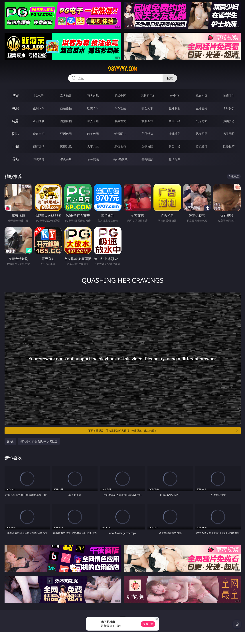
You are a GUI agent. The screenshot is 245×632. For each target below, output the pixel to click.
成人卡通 (93, 121)
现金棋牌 (201, 96)
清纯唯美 (174, 134)
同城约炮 (38, 159)
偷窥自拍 (38, 134)
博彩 (15, 95)
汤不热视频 (120, 159)
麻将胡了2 (147, 96)
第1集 (10, 441)
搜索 (170, 78)
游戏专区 (120, 96)
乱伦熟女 (201, 121)
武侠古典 (120, 146)
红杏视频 (147, 159)
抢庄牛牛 (229, 96)
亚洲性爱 (38, 121)
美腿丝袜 (147, 134)
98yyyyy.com (122, 69)
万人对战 (93, 96)
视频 (15, 108)
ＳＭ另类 (229, 108)
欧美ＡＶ (93, 108)
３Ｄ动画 (120, 108)
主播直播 (201, 108)
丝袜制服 (174, 108)
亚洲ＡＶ (38, 108)
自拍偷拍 (66, 108)
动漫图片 (120, 134)
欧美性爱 (120, 121)
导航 (15, 159)
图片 (15, 133)
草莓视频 (93, 159)
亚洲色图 (66, 134)
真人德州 (66, 96)
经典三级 (174, 121)
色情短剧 (174, 159)
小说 (15, 146)
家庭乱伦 (66, 146)
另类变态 (229, 121)
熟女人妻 (147, 108)
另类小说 (174, 146)
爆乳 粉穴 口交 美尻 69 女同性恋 (39, 441)
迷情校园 (147, 146)
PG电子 (39, 96)
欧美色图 (93, 134)
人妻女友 (93, 146)
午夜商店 (66, 159)
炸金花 (174, 96)
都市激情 (38, 146)
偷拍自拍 (66, 121)
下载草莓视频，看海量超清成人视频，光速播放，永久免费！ (163, 430)
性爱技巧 (229, 146)
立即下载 (148, 624)
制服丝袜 (147, 121)
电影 (15, 120)
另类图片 (229, 134)
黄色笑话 (201, 146)
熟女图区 (201, 134)
